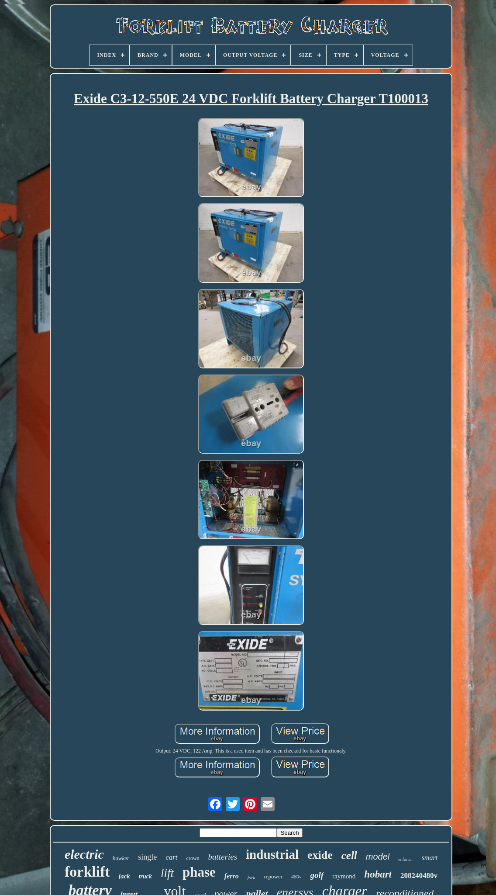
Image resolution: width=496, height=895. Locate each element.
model (377, 856)
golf (317, 875)
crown (193, 858)
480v (296, 877)
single (147, 857)
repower (273, 876)
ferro (231, 876)
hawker (121, 858)
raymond (343, 876)
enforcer (405, 859)
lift (167, 873)
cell (349, 855)
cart (171, 857)
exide (320, 855)
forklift (87, 872)
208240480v (418, 875)
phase (199, 872)
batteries (223, 856)
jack (124, 876)
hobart (378, 874)
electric (84, 854)
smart (429, 857)
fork (251, 877)
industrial (272, 854)
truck (145, 876)
